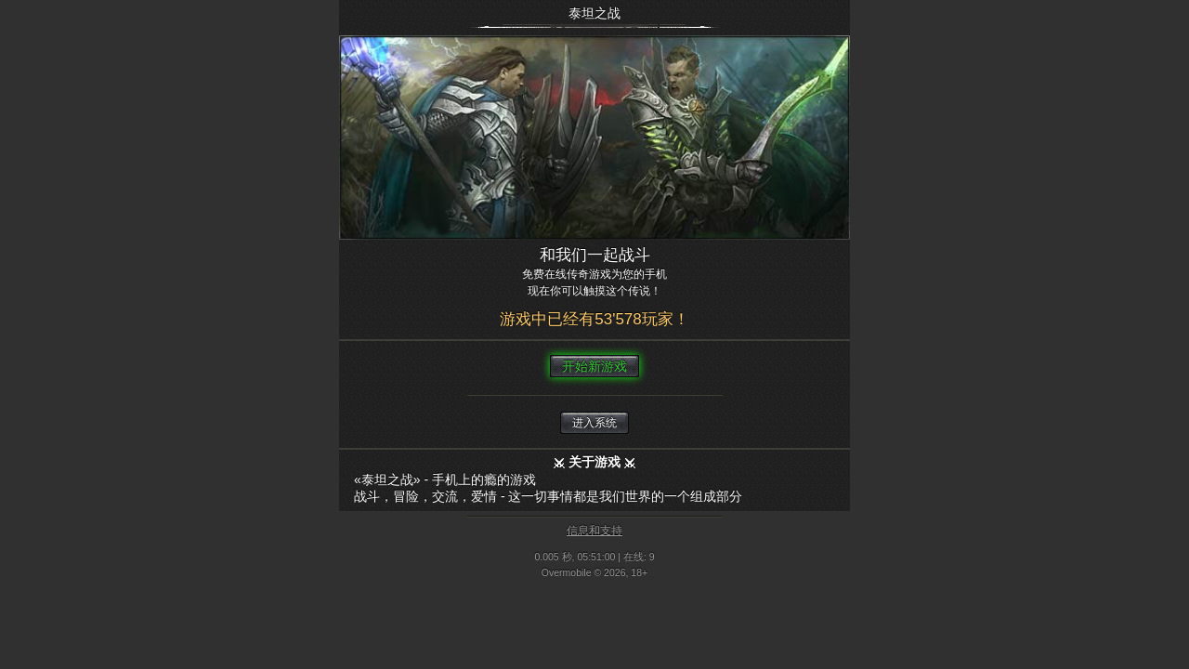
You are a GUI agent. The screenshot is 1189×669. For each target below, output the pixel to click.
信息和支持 (594, 530)
